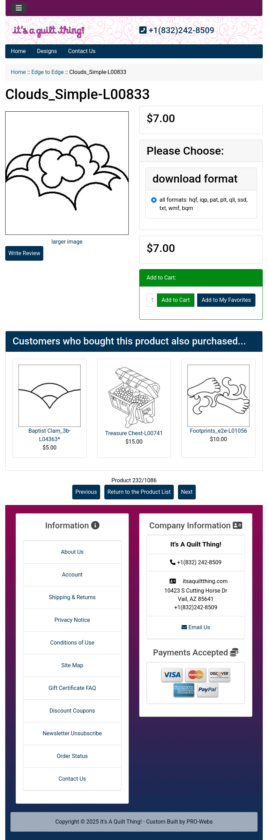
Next (187, 492)
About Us (72, 552)
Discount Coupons (72, 710)
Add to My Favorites (226, 300)
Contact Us (82, 51)
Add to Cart (176, 300)
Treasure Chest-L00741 (134, 433)
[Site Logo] (48, 32)
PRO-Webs (200, 821)
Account (72, 574)
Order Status (72, 756)
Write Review (24, 253)
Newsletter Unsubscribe (72, 733)
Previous (86, 492)
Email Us (195, 627)
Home (18, 51)
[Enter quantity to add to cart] (152, 300)
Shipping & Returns (72, 597)
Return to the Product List (139, 492)
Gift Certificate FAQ (72, 688)
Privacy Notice (72, 620)
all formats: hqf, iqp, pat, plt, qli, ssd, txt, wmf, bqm (203, 203)
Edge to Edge (47, 72)
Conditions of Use (72, 642)
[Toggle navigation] (19, 8)
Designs (47, 51)
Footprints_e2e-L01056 (218, 431)
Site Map (72, 665)
